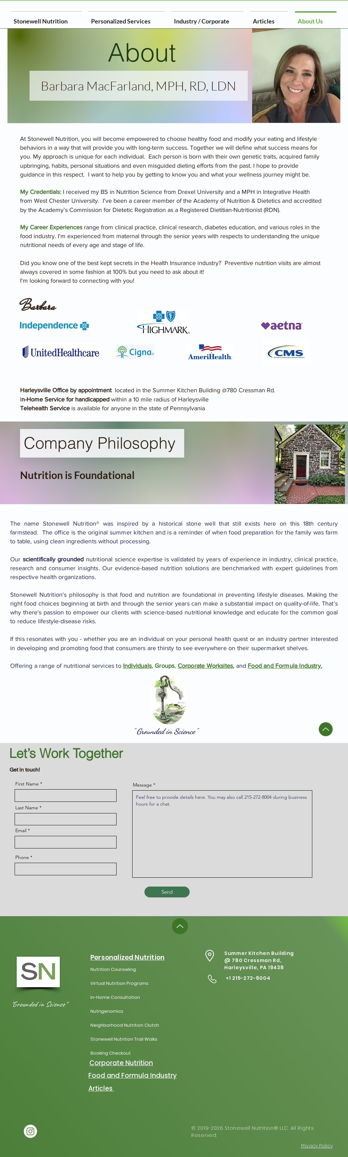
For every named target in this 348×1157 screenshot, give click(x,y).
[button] (207, 18)
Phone (22, 857)
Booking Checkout (110, 1053)
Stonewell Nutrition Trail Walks (123, 1039)
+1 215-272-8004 (248, 978)
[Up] (326, 729)
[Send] (167, 892)
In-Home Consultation (115, 997)
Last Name (26, 807)
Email (21, 830)
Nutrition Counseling (113, 969)
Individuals (137, 665)
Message (142, 784)
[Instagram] (30, 1131)
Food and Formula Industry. (285, 665)
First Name (27, 783)
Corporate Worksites (205, 665)
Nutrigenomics (106, 1011)
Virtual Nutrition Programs (119, 983)
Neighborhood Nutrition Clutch (124, 1025)
